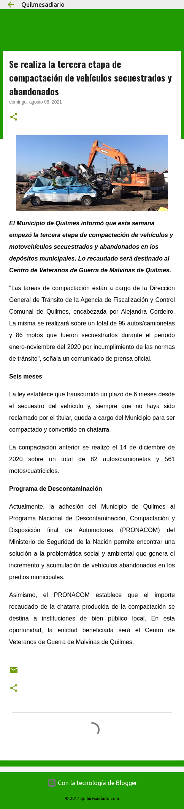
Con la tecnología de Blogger (92, 782)
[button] (13, 117)
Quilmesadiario (43, 4)
